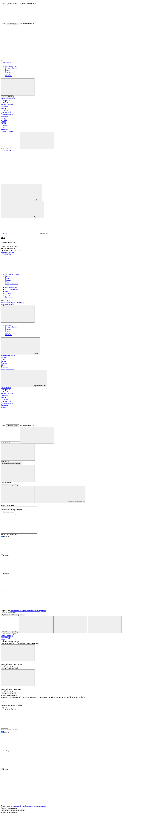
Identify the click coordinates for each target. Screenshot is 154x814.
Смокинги (4, 116)
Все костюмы (6, 388)
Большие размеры (7, 104)
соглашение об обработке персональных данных (28, 611)
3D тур (7, 74)
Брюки (3, 124)
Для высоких (5, 102)
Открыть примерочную (9, 668)
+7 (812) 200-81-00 (7, 150)
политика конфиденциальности (12, 303)
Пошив (7, 70)
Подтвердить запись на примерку (13, 615)
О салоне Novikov (11, 68)
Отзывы (8, 72)
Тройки (3, 108)
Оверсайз (4, 106)
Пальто (3, 122)
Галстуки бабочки (7, 131)
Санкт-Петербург (12, 24)
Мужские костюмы (8, 99)
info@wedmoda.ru (7, 252)
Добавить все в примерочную (11, 463)
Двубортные (5, 100)
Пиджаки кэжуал (7, 114)
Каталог (8, 325)
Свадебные (5, 110)
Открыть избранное (8, 693)
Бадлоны (4, 120)
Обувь (3, 127)
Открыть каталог (7, 96)
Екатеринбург (6, 638)
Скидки (3, 118)
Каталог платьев (11, 66)
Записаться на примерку (10, 485)
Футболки (4, 129)
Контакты (8, 76)
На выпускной (6, 112)
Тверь (3, 639)
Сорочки (4, 125)
